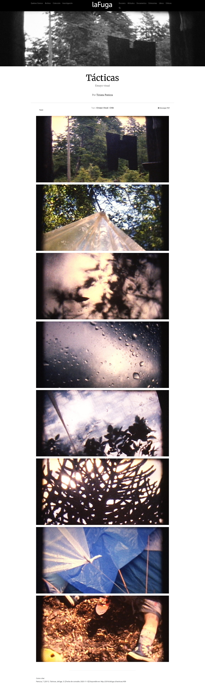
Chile (112, 108)
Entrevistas (153, 3)
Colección (56, 3)
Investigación (67, 3)
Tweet (41, 110)
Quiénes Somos (37, 3)
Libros (161, 3)
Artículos (131, 3)
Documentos (141, 3)
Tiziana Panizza (104, 94)
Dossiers (122, 3)
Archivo (48, 3)
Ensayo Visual (102, 108)
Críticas (169, 3)
